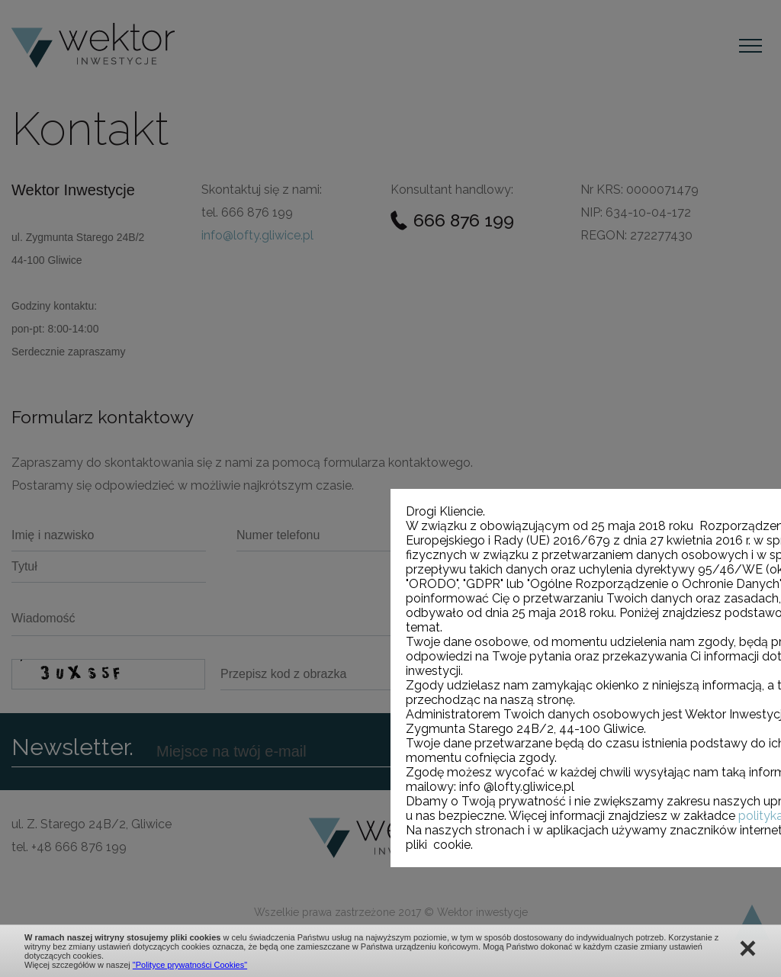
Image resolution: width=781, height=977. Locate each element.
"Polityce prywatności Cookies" (190, 964)
